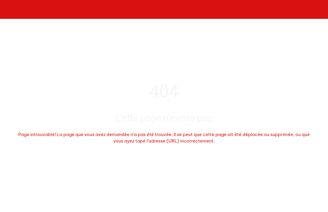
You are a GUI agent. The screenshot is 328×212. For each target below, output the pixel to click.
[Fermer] (9, 9)
